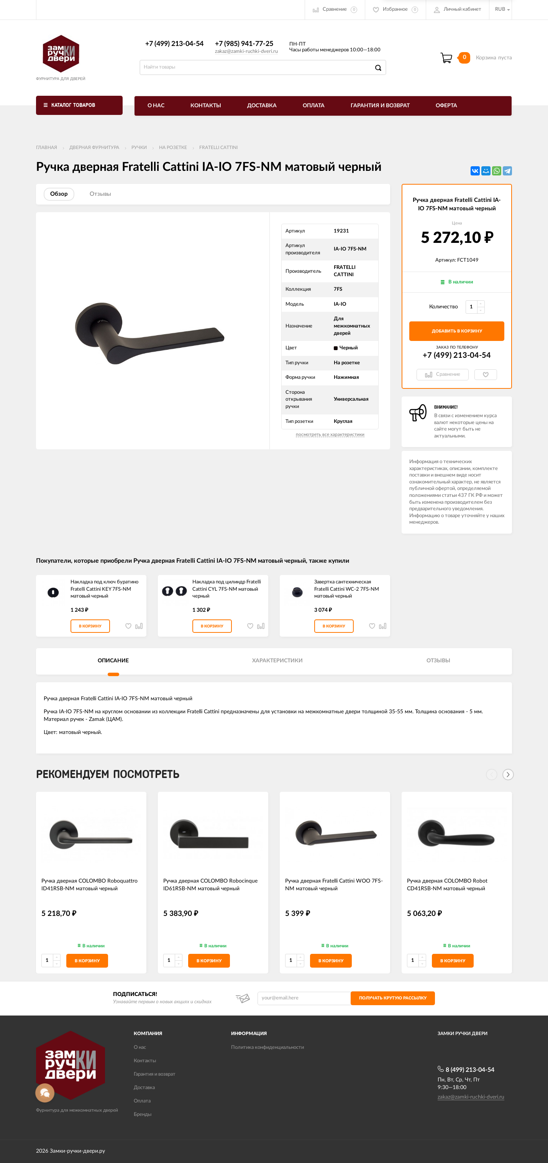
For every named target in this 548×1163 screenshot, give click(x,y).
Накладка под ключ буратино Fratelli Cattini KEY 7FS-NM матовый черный (104, 589)
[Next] (508, 774)
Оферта (446, 105)
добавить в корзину (457, 331)
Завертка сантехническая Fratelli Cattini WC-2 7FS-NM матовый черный (346, 589)
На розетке (173, 147)
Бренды (142, 1114)
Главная (46, 147)
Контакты (205, 105)
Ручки (139, 147)
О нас (156, 105)
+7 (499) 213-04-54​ (174, 44)
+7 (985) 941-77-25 (244, 44)
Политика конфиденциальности (267, 1047)
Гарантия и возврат (380, 105)
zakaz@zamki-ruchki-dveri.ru (246, 51)
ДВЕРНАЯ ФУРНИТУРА (94, 147)
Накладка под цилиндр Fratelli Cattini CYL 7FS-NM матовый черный (226, 589)
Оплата (314, 105)
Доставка (262, 105)
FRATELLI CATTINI (218, 147)
